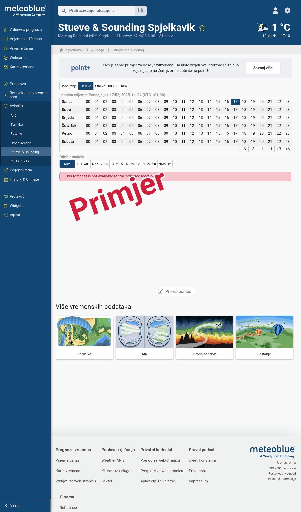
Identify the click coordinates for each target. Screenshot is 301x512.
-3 (253, 149)
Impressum (198, 481)
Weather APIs (112, 460)
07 (148, 101)
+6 (288, 149)
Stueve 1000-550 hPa (111, 86)
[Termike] (84, 337)
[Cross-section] (204, 337)
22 (279, 101)
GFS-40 (82, 164)
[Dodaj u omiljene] (202, 27)
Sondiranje (69, 86)
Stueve (86, 86)
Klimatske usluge (115, 471)
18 (244, 101)
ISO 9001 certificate (282, 468)
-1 (261, 149)
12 (192, 101)
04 (123, 101)
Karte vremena (68, 471)
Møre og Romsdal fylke (77, 36)
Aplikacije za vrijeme (157, 481)
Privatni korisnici (156, 449)
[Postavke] (287, 10)
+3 (279, 149)
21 (270, 101)
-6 (244, 149)
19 (253, 101)
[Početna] (25, 10)
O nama (67, 497)
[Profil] (275, 10)
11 (183, 101)
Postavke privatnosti (282, 473)
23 (287, 101)
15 (218, 101)
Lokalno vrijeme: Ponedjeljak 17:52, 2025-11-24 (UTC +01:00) (112, 95)
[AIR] (145, 337)
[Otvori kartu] (141, 11)
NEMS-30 (149, 164)
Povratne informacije (282, 478)
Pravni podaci (201, 449)
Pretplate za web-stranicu (161, 471)
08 (157, 101)
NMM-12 (165, 164)
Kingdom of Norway (115, 36)
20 (261, 101)
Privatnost (197, 471)
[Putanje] (265, 337)
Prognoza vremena (73, 449)
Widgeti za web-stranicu (76, 481)
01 (97, 101)
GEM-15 (117, 164)
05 (131, 101)
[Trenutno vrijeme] (273, 30)
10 (175, 101)
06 (140, 101)
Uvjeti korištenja (202, 460)
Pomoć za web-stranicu (160, 460)
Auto (67, 164)
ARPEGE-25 (100, 164)
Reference (68, 507)
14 (209, 101)
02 (105, 101)
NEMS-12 (133, 164)
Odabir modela (71, 157)
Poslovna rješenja (118, 449)
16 (227, 101)
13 (201, 101)
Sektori (107, 481)
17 (235, 101)
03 (114, 101)
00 (88, 101)
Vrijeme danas (68, 460)
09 (166, 101)
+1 (270, 149)
